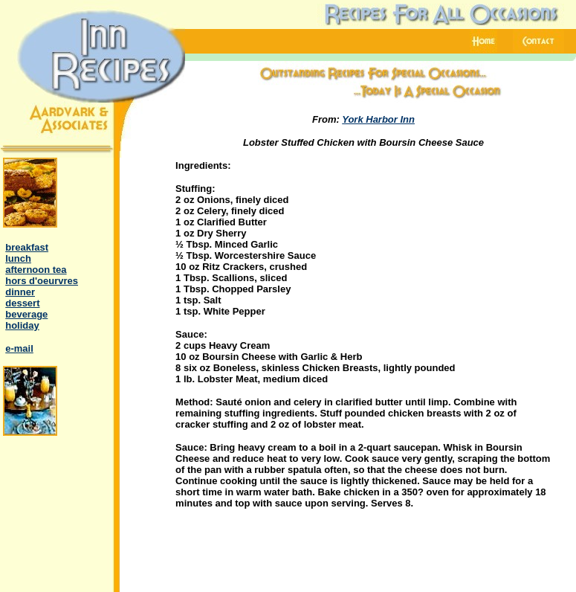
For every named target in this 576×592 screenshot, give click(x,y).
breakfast (26, 247)
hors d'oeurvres (41, 280)
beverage (26, 314)
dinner (20, 291)
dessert (22, 303)
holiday (22, 325)
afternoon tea (35, 269)
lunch (18, 258)
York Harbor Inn (378, 119)
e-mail (19, 348)
